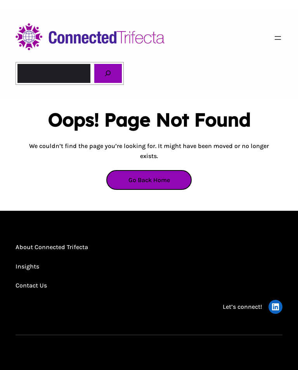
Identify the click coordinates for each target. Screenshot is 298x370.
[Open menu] (277, 38)
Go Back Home (149, 180)
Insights (27, 266)
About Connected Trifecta (52, 247)
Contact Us (31, 285)
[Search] (108, 73)
